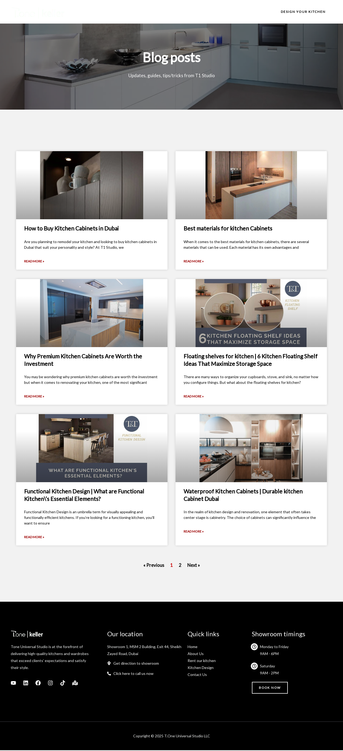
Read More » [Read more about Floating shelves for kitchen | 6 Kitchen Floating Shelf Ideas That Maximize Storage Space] (194, 397)
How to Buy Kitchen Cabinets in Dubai (71, 228)
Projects (229, 11)
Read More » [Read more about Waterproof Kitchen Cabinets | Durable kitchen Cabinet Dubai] (194, 532)
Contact (256, 11)
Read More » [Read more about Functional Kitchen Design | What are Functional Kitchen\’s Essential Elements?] (34, 538)
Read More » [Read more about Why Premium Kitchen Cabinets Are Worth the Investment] (34, 397)
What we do (200, 11)
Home (146, 11)
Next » (193, 566)
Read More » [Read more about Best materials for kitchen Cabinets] (194, 261)
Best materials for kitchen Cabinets (228, 228)
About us (170, 11)
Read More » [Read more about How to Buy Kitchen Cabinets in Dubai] (34, 261)
